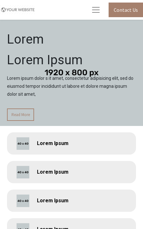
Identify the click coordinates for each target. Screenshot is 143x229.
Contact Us (126, 10)
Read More (20, 114)
